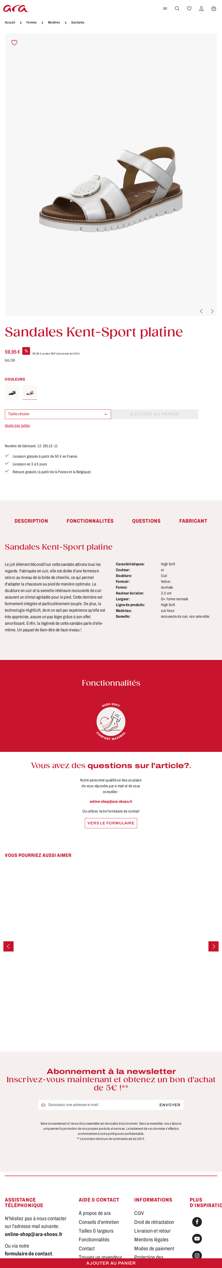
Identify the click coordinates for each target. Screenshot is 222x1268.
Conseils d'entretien (99, 1222)
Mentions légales (151, 1240)
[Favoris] (189, 8)
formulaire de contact (28, 1254)
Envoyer (170, 1105)
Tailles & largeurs (96, 1231)
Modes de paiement (154, 1249)
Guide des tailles (17, 425)
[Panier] (214, 8)
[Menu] (165, 8)
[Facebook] (197, 1222)
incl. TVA (10, 360)
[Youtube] (197, 1239)
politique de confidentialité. (126, 1134)
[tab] (31, 521)
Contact (87, 1249)
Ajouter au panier (111, 1263)
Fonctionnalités (94, 1240)
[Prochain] (212, 311)
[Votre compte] (201, 8)
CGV (139, 1213)
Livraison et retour (152, 1231)
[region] (111, 174)
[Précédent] (202, 311)
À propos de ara (95, 1213)
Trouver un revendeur (100, 1257)
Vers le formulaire (110, 823)
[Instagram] (197, 1255)
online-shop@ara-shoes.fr (111, 801)
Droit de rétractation (154, 1222)
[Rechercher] (177, 8)
